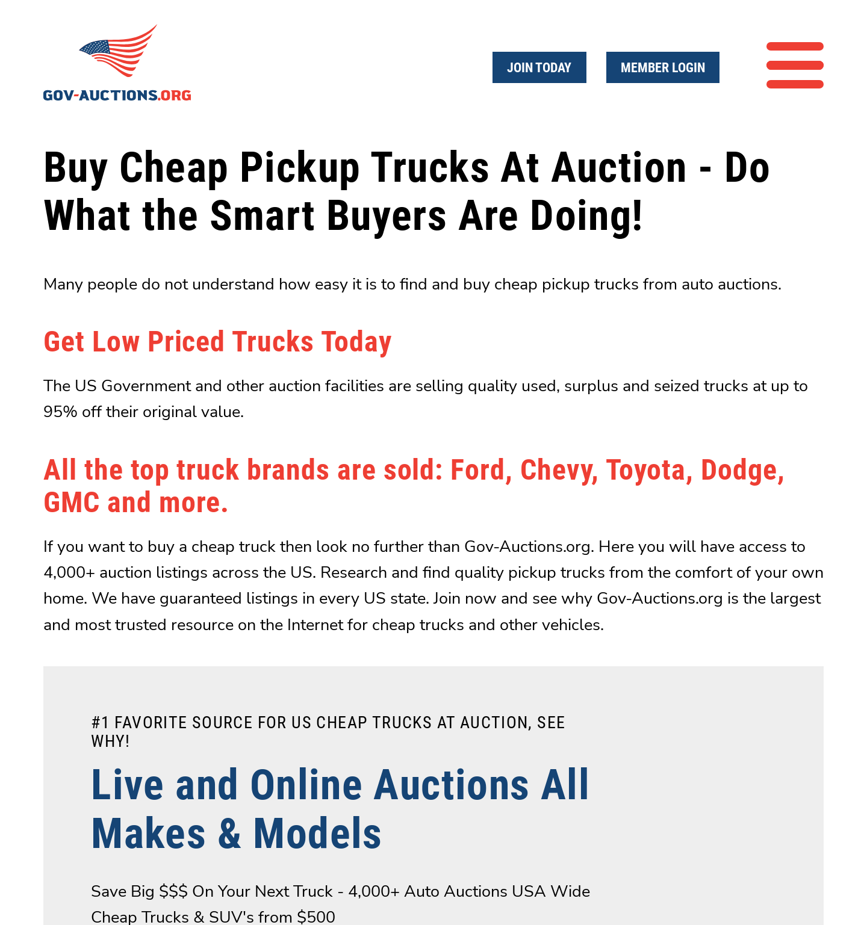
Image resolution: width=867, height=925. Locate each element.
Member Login (663, 67)
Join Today (539, 67)
